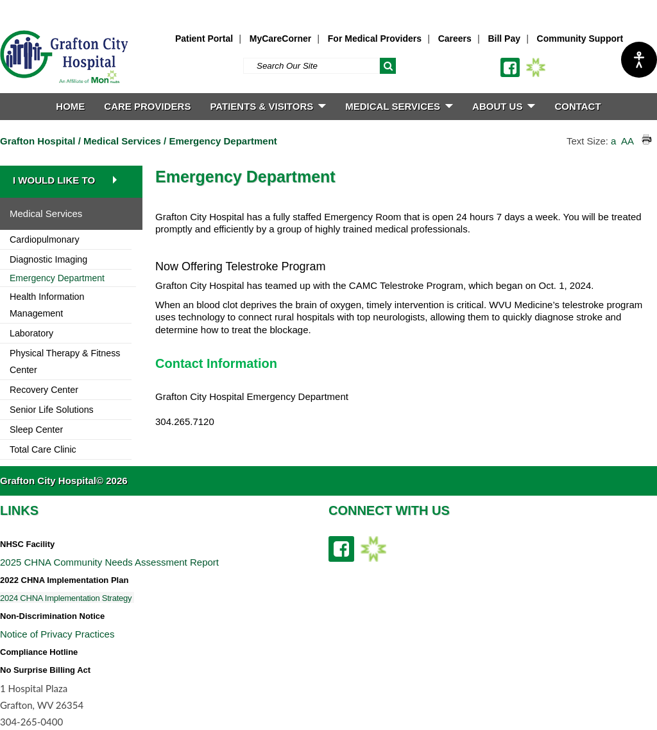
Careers (455, 38)
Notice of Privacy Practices (57, 634)
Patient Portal (204, 38)
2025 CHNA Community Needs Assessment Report (109, 562)
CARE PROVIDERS (147, 106)
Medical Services (122, 140)
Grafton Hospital (38, 140)
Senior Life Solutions (52, 409)
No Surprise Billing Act (45, 670)
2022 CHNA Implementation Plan (64, 580)
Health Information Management (47, 304)
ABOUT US (503, 106)
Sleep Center (36, 429)
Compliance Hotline (39, 652)
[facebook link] (510, 67)
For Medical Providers (375, 38)
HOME (70, 106)
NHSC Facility (27, 544)
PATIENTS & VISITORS (268, 106)
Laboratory (31, 333)
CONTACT (577, 106)
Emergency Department (223, 140)
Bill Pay (504, 38)
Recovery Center (44, 390)
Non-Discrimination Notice (52, 616)
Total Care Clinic (43, 449)
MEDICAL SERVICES (399, 106)
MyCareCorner (280, 38)
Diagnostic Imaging (48, 259)
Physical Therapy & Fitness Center (65, 361)
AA (627, 140)
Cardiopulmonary (45, 239)
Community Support (580, 38)
